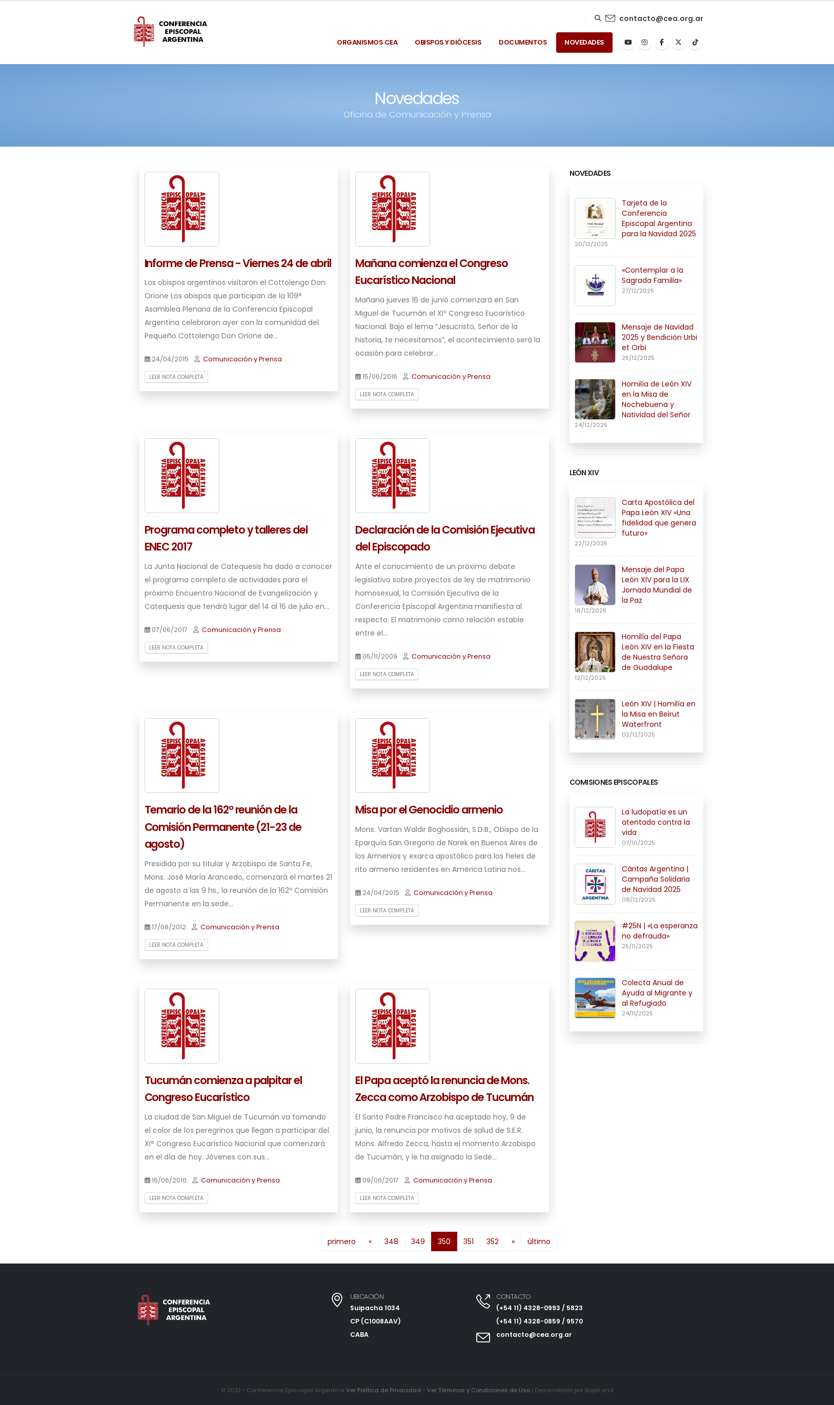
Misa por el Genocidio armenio (429, 809)
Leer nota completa (176, 377)
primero (342, 1241)
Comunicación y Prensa (242, 359)
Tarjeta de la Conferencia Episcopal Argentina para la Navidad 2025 (659, 218)
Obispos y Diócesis (448, 42)
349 (418, 1241)
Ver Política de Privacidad (382, 1390)
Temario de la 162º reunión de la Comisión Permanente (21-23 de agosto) (223, 826)
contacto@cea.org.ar (661, 18)
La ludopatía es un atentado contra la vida (656, 822)
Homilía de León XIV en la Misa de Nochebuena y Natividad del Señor (656, 399)
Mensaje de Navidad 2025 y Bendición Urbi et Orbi (659, 337)
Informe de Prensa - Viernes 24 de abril (238, 263)
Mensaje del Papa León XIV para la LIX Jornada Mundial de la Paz (657, 584)
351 (468, 1241)
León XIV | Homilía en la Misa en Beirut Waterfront (659, 714)
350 (447, 1241)
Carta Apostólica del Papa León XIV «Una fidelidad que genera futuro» (659, 517)
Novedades (584, 42)
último (539, 1241)
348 (391, 1241)
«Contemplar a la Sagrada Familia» (652, 275)
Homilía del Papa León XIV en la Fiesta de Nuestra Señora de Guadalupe (658, 652)
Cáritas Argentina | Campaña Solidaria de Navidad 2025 (656, 879)
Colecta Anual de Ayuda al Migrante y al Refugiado (657, 993)
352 (492, 1241)
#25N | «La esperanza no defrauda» (660, 931)
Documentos (523, 42)
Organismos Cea (367, 42)
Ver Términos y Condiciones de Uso (478, 1390)
